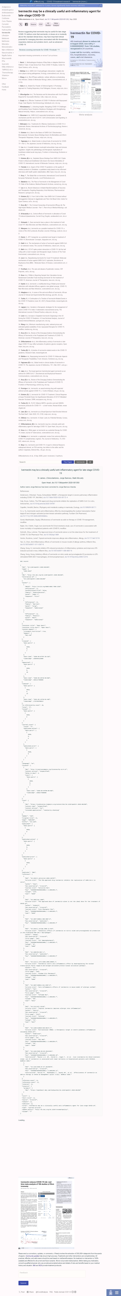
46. (19, 418)
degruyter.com (46, 240)
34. (19, 325)
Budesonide (6, 15)
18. (19, 197)
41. (19, 380)
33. (19, 316)
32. (19, 308)
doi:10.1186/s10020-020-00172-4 (55, 498)
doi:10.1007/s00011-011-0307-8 (32, 545)
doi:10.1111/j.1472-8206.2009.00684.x (33, 517)
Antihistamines (7, 13)
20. (19, 214)
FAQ (51, 1292)
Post (23, 1292)
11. (19, 142)
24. (19, 244)
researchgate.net (61, 301)
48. (19, 431)
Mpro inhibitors (7, 50)
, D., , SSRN (42, 397)
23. (19, 238)
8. (19, 116)
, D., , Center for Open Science (42, 199)
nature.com (55, 246)
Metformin (5, 41)
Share (31, 1292)
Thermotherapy (7, 73)
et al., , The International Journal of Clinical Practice (42, 310)
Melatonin (5, 38)
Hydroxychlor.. (7, 30)
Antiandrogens (7, 10)
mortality (86, 53)
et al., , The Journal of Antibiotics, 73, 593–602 (42, 439)
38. (19, 357)
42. (19, 389)
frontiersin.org (52, 359)
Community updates (32, 1256)
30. (19, 293)
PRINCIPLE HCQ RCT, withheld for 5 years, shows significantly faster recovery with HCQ (52, 6)
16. (19, 182)
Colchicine (5, 18)
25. (19, 250)
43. (19, 395)
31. (19, 299)
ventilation (95, 53)
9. (19, 124)
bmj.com (57, 172)
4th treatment (76, 42)
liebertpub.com (50, 103)
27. (19, 270)
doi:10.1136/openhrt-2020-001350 (57, 19)
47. (19, 425)
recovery (91, 55)
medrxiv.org (28, 330)
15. (19, 176)
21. (19, 223)
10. (19, 133)
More (4, 78)
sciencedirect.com (53, 74)
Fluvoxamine (6, 27)
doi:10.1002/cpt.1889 (51, 535)
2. (19, 71)
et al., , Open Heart (42, 344)
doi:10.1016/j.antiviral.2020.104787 (42, 504)
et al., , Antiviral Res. (41, 447)
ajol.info (54, 295)
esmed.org (57, 185)
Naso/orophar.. (7, 53)
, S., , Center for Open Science (41, 65)
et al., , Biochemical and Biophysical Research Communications (42, 374)
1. (19, 63)
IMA (34, 1266)
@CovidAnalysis (42, 1292)
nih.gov (56, 391)
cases (72, 58)
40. (19, 372)
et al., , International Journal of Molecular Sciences (42, 161)
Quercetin (5, 64)
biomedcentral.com (58, 80)
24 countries (87, 49)
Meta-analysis (85, 115)
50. (19, 445)
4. (19, 86)
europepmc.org (41, 400)
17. (19, 188)
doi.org (35, 68)
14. (19, 167)
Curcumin (5, 24)
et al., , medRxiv (41, 327)
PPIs (3, 61)
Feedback (5, 87)
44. (19, 404)
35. (19, 333)
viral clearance (86, 58)
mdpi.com (60, 89)
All (90, 462)
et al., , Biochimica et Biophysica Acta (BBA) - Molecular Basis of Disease (42, 261)
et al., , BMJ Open (42, 170)
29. (19, 284)
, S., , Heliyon (42, 109)
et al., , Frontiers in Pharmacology (41, 382)
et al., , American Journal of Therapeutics (40, 278)
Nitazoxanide (6, 58)
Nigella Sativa (7, 55)
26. (19, 258)
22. (19, 229)
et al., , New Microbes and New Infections (42, 286)
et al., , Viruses (42, 135)
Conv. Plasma (7, 21)
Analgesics (6, 7)
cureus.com (22, 421)
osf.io (30, 68)
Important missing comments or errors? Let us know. (38, 56)
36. (19, 342)
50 (59, 50)
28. (19, 276)
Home (4, 90)
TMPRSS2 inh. (7, 70)
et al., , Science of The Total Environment (42, 252)
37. (19, 351)
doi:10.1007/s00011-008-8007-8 (60, 551)
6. (19, 101)
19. (19, 206)
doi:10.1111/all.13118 (92, 539)
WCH (40, 1266)
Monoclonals (6, 47)
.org (39, 2)
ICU (71, 55)
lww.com (52, 281)
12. (19, 148)
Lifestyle (5, 35)
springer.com (29, 193)
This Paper (68, 462)
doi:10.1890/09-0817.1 (88, 508)
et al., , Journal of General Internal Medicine (41, 318)
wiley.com (48, 313)
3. (19, 78)
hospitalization (80, 55)
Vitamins (5, 75)
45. (19, 412)
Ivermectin (6, 33)
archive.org (40, 385)
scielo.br (59, 231)
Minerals (5, 44)
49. (19, 437)
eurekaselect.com (56, 217)
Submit (23, 1283)
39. (19, 363)
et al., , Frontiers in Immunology (42, 150)
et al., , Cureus (44, 418)
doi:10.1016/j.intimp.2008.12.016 (76, 557)
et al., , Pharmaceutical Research (41, 190)
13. (19, 159)
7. (19, 107)
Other (4, 84)
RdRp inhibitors (7, 67)
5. (19, 95)
